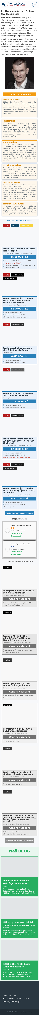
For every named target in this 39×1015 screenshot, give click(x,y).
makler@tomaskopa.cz (12, 1001)
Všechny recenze (16, 533)
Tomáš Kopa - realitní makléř (20, 544)
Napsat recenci (16, 536)
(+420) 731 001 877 (10, 995)
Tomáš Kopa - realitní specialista (22, 525)
